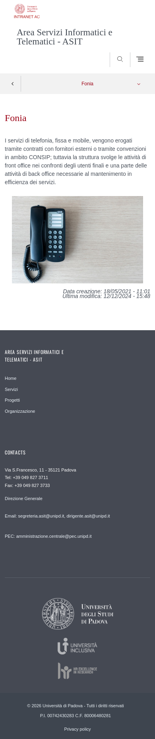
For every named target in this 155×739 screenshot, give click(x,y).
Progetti (12, 400)
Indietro (13, 83)
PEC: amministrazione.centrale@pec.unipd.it (48, 536)
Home (10, 378)
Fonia (87, 84)
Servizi (11, 389)
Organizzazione (20, 411)
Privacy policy (77, 729)
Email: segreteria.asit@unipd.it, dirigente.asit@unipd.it (57, 516)
